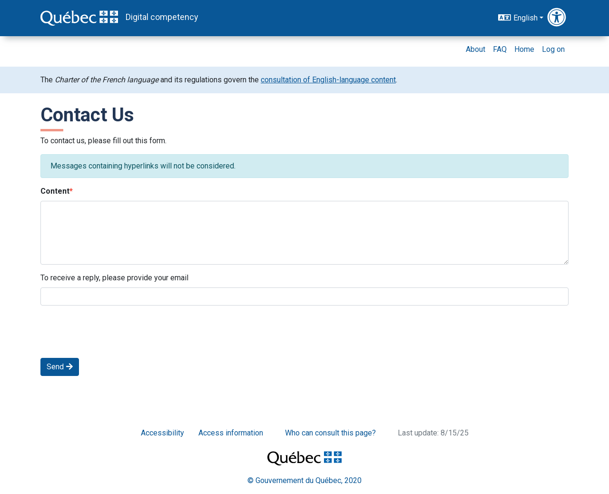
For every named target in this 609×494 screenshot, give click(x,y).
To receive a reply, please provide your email (114, 277)
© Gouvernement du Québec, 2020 (304, 480)
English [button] (518, 17)
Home (524, 49)
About (475, 49)
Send (60, 366)
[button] (558, 18)
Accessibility (162, 432)
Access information (230, 432)
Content (54, 191)
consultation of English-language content (328, 79)
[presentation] (112, 331)
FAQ (500, 49)
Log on (553, 49)
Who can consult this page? (330, 432)
